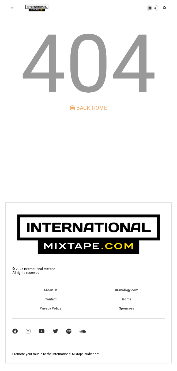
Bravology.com (126, 290)
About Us (50, 290)
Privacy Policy (50, 308)
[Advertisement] (88, 156)
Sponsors (126, 308)
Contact (50, 299)
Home (126, 299)
